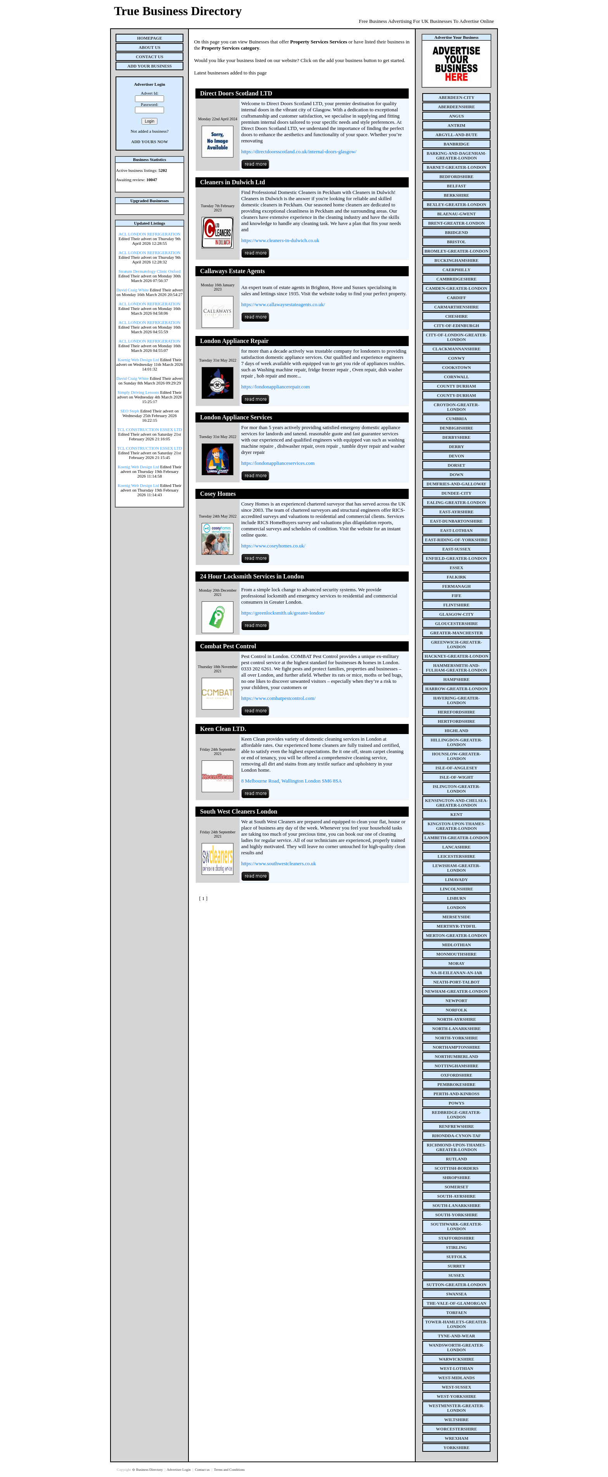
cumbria (456, 418)
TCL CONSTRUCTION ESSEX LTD (149, 429)
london (456, 907)
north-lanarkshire (456, 1028)
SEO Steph (130, 411)
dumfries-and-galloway (456, 483)
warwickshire (456, 1359)
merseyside (456, 916)
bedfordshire (456, 176)
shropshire (456, 1177)
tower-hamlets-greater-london (456, 1324)
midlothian (456, 944)
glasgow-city (456, 614)
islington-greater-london (456, 788)
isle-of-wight (456, 777)
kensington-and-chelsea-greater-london (456, 802)
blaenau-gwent (456, 213)
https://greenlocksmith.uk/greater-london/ (283, 613)
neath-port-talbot (456, 982)
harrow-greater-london (456, 688)
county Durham (456, 386)
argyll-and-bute (456, 134)
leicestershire (456, 856)
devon (456, 456)
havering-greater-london (456, 700)
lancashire (456, 847)
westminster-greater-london (456, 1408)
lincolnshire (456, 889)
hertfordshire (456, 721)
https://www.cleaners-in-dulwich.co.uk (280, 240)
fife (456, 595)
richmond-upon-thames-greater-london (456, 1147)
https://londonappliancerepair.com (275, 387)
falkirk (456, 577)
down (456, 474)
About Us (150, 47)
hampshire (456, 679)
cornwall (456, 376)
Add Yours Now (149, 141)
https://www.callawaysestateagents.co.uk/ (283, 304)
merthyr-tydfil (456, 926)
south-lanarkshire (456, 1205)
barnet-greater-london (456, 167)
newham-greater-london (456, 991)
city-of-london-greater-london (456, 337)
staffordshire (457, 1238)
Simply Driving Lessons (138, 392)
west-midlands (456, 1377)
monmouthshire (456, 954)
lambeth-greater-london (457, 837)
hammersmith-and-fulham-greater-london (456, 667)
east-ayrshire (456, 511)
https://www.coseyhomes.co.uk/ (273, 546)
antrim (456, 125)
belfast (456, 186)
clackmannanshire (456, 348)
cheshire (456, 316)
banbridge (457, 144)
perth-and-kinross (456, 1093)
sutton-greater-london (456, 1284)
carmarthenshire (456, 307)
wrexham (456, 1438)
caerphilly (456, 269)
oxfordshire (456, 1075)
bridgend (456, 232)
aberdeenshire (456, 106)
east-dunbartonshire (456, 521)
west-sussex (456, 1387)
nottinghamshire (456, 1065)
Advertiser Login (179, 1470)
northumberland (456, 1056)
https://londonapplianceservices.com (278, 463)
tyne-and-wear (456, 1335)
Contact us (203, 1470)
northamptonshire (456, 1047)
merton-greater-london (456, 935)
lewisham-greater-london (456, 868)
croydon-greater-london (456, 407)
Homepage (149, 38)
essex (456, 567)
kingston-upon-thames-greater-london (456, 826)
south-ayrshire (456, 1196)
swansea (456, 1294)
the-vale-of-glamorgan (456, 1303)
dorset (456, 465)
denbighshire (456, 428)
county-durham (456, 395)
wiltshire (456, 1419)
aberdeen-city (456, 97)
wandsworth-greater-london (456, 1347)
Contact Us (149, 56)
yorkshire (457, 1447)
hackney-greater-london (456, 656)
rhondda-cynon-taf (456, 1135)
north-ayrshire (456, 1019)
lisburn (456, 898)
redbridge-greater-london (456, 1114)
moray (456, 963)
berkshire (456, 195)
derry (456, 446)
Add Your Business (149, 66)
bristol (456, 241)
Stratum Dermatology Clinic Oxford (150, 271)
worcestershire (456, 1429)
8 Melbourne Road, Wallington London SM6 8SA (291, 781)
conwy (456, 358)
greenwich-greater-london (456, 644)
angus (456, 116)
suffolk (456, 1256)
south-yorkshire (456, 1214)
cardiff (456, 297)
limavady (456, 879)
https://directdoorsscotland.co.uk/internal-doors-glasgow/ (299, 151)
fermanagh (456, 586)
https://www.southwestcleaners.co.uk (278, 863)
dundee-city (456, 493)
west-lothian (456, 1368)
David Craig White (132, 289)
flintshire (456, 605)
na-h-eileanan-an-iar (456, 972)
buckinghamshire (456, 260)
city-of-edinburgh (456, 325)
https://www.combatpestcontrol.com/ (278, 698)
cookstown (456, 367)
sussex (456, 1275)
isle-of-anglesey (456, 767)
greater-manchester (456, 632)
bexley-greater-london (456, 204)
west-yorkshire (456, 1396)
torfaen (456, 1312)
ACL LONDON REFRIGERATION (150, 234)
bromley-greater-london (457, 251)
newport (456, 1000)
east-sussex (456, 549)
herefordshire (456, 712)
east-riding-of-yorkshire (456, 539)
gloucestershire (456, 623)
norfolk (456, 1010)
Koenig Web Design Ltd (138, 359)
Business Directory (150, 1470)
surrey (456, 1266)
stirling (456, 1247)
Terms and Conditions (229, 1470)
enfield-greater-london (456, 558)
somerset (456, 1186)
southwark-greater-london (456, 1226)
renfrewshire (456, 1126)
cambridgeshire (456, 279)
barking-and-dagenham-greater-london (456, 155)
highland (456, 730)
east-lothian (456, 530)
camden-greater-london (456, 288)
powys (456, 1103)
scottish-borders (456, 1168)
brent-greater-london (456, 223)
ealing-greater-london (456, 502)
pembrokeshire (456, 1084)
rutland (456, 1159)
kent (457, 814)
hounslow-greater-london (456, 756)
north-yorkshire (456, 1037)
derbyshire (456, 437)
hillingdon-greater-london (456, 742)
